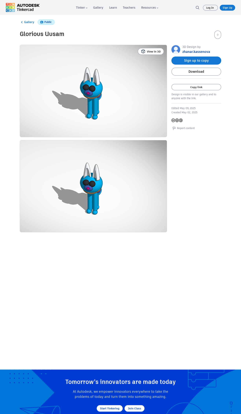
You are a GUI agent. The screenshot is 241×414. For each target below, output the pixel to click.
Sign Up (227, 8)
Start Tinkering (109, 408)
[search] (197, 7)
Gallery (27, 22)
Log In (210, 8)
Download (196, 71)
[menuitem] (82, 7)
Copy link (196, 87)
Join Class (134, 408)
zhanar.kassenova (196, 51)
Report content (183, 128)
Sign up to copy (196, 60)
